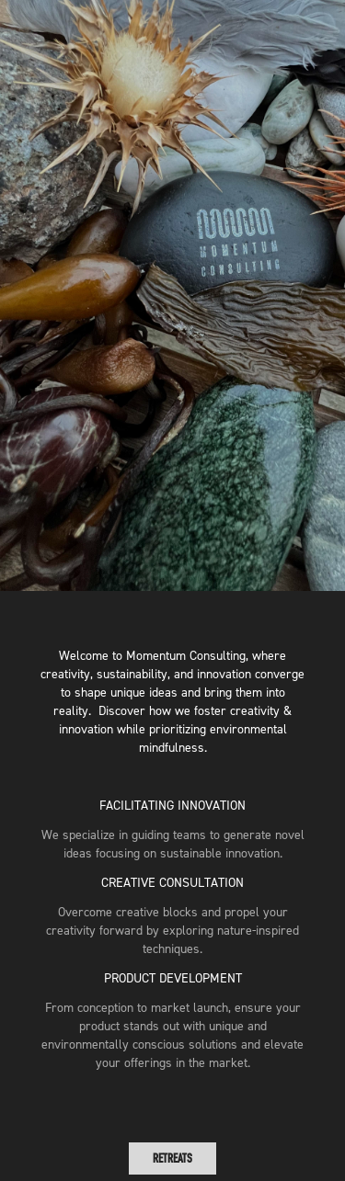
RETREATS (172, 1158)
